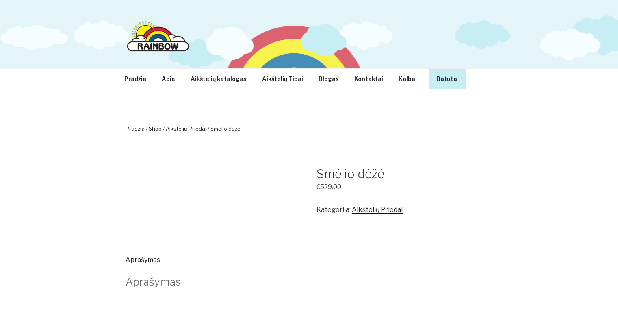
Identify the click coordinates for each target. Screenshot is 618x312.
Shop (155, 128)
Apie (168, 78)
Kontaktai (368, 78)
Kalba (411, 78)
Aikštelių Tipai (282, 78)
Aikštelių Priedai (186, 128)
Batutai (447, 78)
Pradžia (135, 78)
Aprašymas (143, 260)
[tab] (143, 260)
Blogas (329, 78)
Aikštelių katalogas (219, 78)
